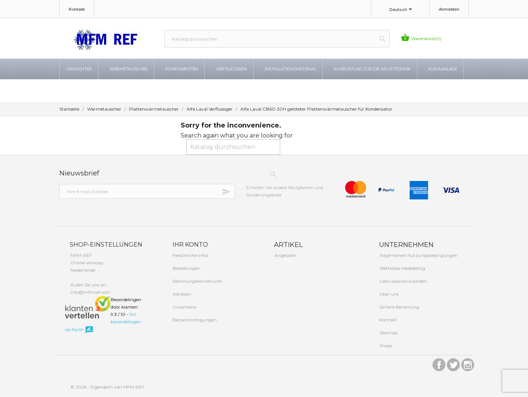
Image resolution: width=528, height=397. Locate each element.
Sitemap (387, 333)
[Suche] (277, 39)
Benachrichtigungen (194, 320)
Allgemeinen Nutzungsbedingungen (418, 255)
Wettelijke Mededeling (401, 268)
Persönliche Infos (189, 255)
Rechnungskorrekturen (196, 281)
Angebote (284, 255)
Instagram (467, 363)
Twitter (453, 363)
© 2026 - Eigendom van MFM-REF (107, 387)
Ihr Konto (189, 244)
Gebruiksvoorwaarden (402, 281)
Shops (385, 346)
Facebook (439, 363)
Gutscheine (184, 307)
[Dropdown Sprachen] (402, 10)
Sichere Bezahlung (398, 307)
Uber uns (388, 294)
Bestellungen (185, 268)
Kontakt (77, 9)
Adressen (181, 294)
